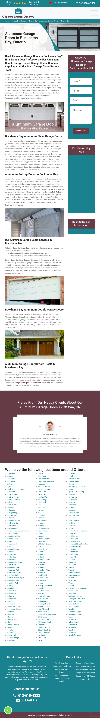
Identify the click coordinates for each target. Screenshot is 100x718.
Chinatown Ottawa (14, 572)
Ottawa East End (44, 627)
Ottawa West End (44, 632)
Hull (39, 505)
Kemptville (42, 515)
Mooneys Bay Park (45, 604)
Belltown (10, 507)
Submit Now (81, 130)
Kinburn (41, 526)
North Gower (42, 612)
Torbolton (71, 570)
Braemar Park (12, 515)
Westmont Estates (75, 614)
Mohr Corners (43, 601)
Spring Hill (72, 557)
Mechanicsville (43, 591)
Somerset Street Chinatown (78, 544)
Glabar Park (11, 635)
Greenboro (42, 476)
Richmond (72, 505)
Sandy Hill (72, 533)
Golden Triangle (13, 638)
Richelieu (71, 502)
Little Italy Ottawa (44, 544)
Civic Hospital (12, 575)
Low (39, 546)
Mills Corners (43, 599)
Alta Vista (11, 479)
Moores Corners (44, 606)
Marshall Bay (43, 578)
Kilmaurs (41, 523)
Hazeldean (42, 484)
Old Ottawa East (44, 619)
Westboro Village (74, 612)
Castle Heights (12, 557)
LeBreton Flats (43, 528)
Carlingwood (12, 544)
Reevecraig (72, 497)
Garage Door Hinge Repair (85, 666)
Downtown (11, 604)
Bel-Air (9, 502)
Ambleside (11, 481)
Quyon (70, 489)
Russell (71, 528)
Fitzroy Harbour (13, 625)
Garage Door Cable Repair (85, 676)
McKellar (41, 588)
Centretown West (13, 567)
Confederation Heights (15, 578)
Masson (41, 583)
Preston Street (73, 481)
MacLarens (42, 554)
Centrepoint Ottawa (14, 562)
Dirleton (10, 601)
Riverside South (74, 515)
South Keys (72, 549)
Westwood (72, 617)
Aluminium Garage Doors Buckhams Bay (54, 21)
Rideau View (73, 510)
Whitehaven (72, 619)
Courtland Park (12, 588)
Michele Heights (44, 596)
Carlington (11, 541)
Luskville (41, 552)
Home (7, 21)
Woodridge (72, 632)
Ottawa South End (44, 630)
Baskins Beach (12, 494)
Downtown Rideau (14, 609)
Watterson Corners (75, 596)
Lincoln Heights (44, 539)
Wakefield (72, 593)
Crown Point (11, 591)
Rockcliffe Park (74, 520)
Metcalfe (41, 593)
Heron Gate (42, 492)
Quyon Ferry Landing (76, 492)
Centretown (11, 565)
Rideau (71, 507)
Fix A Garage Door (61, 663)
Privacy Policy (85, 679)
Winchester (72, 625)
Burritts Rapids (12, 528)
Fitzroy (9, 622)
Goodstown (11, 640)
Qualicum (72, 484)
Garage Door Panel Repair (85, 673)
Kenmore (41, 518)
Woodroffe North (74, 635)
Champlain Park (13, 570)
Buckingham (12, 526)
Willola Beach (73, 622)
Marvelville (42, 580)
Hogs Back (42, 502)
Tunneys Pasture (74, 575)
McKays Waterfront (45, 586)
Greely (40, 473)
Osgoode (41, 625)
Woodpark (72, 630)
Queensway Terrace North (78, 486)
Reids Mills (72, 499)
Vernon (71, 586)
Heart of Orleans (44, 486)
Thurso (71, 567)
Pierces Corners (74, 479)
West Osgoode (73, 606)
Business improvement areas (18, 531)
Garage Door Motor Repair (85, 669)
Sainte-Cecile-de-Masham (77, 531)
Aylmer (9, 486)
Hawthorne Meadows (46, 481)
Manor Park (42, 562)
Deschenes (11, 599)
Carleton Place (12, 539)
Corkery (10, 586)
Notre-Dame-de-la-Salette (47, 614)
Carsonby (10, 552)
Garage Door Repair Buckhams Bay (24, 21)
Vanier (70, 583)
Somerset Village (74, 546)
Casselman (11, 554)
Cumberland (11, 593)
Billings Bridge (12, 513)
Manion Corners (44, 559)
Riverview (72, 518)
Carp (9, 546)
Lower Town (42, 549)
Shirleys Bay (73, 539)
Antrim (9, 484)
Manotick (41, 565)
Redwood (71, 494)
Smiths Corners (74, 541)
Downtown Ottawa (14, 606)
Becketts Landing (13, 499)
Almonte (10, 476)
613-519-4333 (85, 3)
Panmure (71, 473)
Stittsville (71, 559)
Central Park (11, 559)
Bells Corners (12, 505)
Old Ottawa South (44, 622)
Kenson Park (42, 520)
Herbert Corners (44, 489)
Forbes (9, 627)
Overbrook (41, 635)
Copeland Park (12, 583)
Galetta (10, 630)
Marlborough (42, 575)
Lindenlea (41, 541)
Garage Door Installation (62, 666)
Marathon (41, 567)
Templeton (72, 562)
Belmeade (11, 510)
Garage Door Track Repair (85, 663)
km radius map (81, 183)
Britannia (10, 518)
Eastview (10, 614)
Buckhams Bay (12, 523)
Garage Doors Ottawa (50, 715)
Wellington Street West (76, 599)
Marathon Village (44, 570)
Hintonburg (42, 499)
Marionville (42, 572)
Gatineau (10, 632)
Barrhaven (11, 492)
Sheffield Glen (73, 536)
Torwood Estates (74, 572)
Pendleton (72, 476)
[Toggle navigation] (94, 13)
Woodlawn (72, 627)
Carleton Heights (13, 536)
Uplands (71, 578)
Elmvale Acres (12, 619)
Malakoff (41, 557)
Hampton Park (43, 479)
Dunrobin (10, 612)
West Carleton (73, 604)
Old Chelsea (42, 617)
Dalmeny (10, 596)
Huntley (41, 510)
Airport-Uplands (13, 473)
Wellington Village (75, 601)
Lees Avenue (43, 531)
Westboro (72, 609)
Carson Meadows (13, 549)
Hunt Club (41, 507)
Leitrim (40, 533)
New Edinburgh (43, 609)
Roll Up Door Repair (62, 675)
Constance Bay (13, 580)
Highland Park (43, 497)
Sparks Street (73, 554)
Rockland (71, 523)
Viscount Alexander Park (77, 588)
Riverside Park (73, 513)
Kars (39, 513)
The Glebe (72, 565)
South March (73, 552)
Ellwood (10, 617)
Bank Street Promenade (16, 489)
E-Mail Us (29, 700)
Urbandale (72, 580)
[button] (42, 426)
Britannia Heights (13, 520)
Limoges (41, 536)
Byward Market (12, 533)
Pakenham (42, 638)
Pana (40, 640)
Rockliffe (71, 526)
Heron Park (42, 494)
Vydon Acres (73, 591)
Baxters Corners (13, 497)
